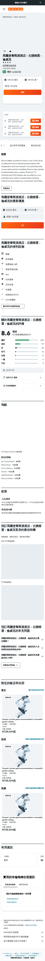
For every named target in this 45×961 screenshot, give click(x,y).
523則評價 (16, 72)
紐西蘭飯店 (35, 953)
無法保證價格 (32, 925)
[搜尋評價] (24, 370)
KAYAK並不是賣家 (24, 932)
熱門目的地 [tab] (23, 884)
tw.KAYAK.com (7, 953)
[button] (40, 2)
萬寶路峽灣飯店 (20, 956)
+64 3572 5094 (9, 68)
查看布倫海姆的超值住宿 (34, 739)
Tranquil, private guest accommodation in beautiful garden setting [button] (22, 720)
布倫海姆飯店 (12, 902)
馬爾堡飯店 (8, 956)
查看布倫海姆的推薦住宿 (34, 788)
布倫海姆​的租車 (12, 899)
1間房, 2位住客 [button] (11, 86)
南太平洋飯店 (25, 953)
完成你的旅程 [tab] (10, 884)
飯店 (16, 953)
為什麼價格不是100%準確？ (24, 941)
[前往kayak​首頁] (15, 9)
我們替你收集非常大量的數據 (24, 936)
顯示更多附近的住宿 (36, 690)
